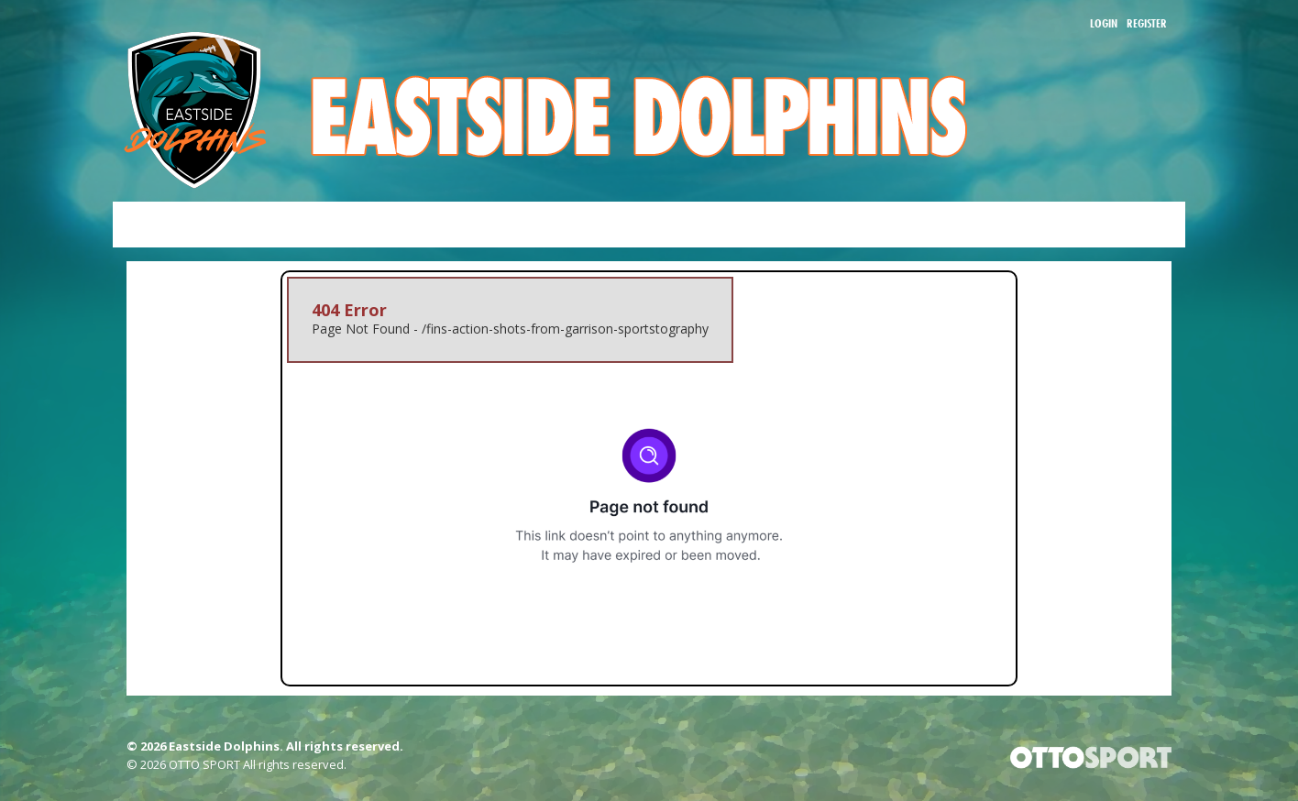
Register (1147, 23)
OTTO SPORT (204, 764)
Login (1103, 23)
